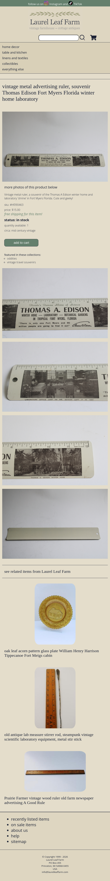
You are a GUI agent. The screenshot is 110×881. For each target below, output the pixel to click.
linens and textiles (15, 58)
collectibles (10, 64)
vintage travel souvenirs (21, 262)
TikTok (78, 4)
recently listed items (30, 819)
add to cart (21, 242)
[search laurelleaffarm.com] (83, 38)
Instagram (55, 4)
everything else (13, 69)
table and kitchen (14, 52)
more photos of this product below (30, 187)
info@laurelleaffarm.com (55, 872)
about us (19, 830)
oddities (12, 258)
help (15, 836)
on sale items (23, 824)
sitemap (18, 841)
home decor (10, 47)
